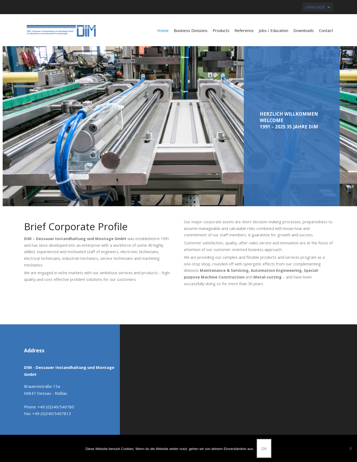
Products (221, 30)
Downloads (303, 30)
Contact (326, 30)
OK (264, 448)
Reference (244, 30)
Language (315, 7)
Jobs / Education (273, 30)
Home (163, 30)
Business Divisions (191, 30)
